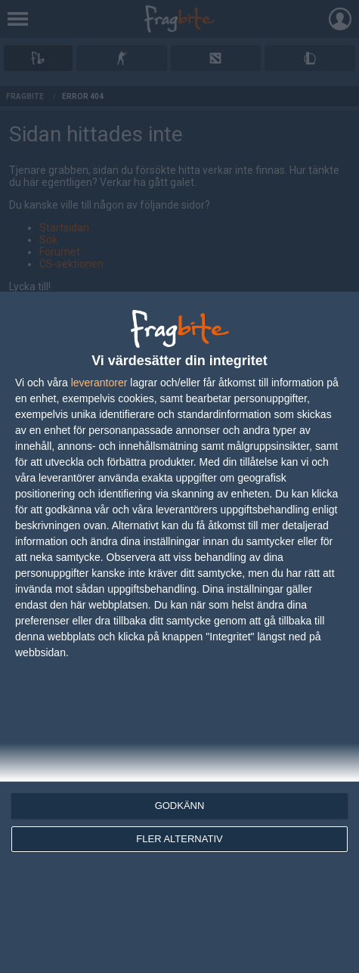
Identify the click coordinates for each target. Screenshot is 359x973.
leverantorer (99, 382)
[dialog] (179, 632)
